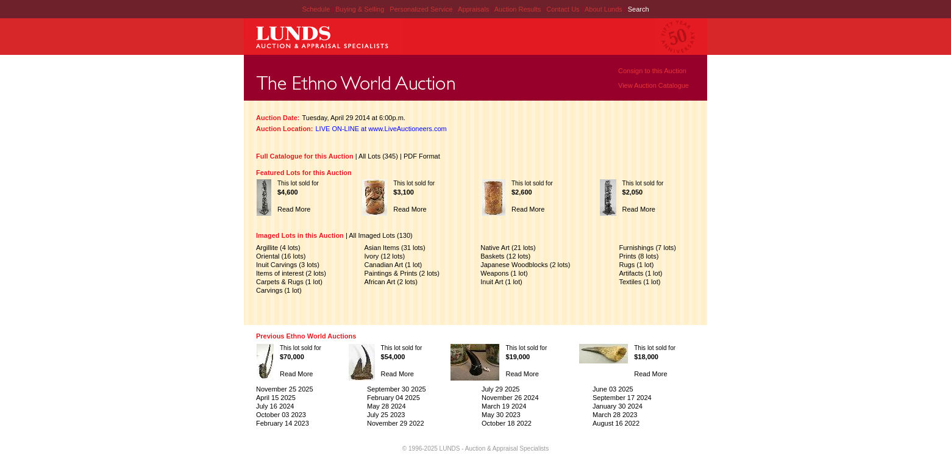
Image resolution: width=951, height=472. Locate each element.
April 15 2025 (276, 397)
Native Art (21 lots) (507, 247)
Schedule (316, 9)
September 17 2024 (622, 397)
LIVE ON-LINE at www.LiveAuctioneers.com (381, 128)
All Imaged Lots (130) (381, 235)
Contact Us (562, 9)
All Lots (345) (378, 156)
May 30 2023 (501, 414)
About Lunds (604, 9)
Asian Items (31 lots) (395, 247)
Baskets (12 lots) (505, 256)
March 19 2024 (504, 406)
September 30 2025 (396, 389)
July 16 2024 (275, 406)
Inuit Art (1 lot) (501, 281)
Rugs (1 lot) (636, 264)
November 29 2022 (395, 423)
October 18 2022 (507, 423)
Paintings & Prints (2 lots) (402, 273)
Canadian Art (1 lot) (393, 264)
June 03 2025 (613, 389)
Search (638, 9)
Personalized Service (422, 9)
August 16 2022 (616, 423)
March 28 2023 (615, 414)
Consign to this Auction (652, 70)
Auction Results (518, 9)
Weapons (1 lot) (503, 273)
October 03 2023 (281, 414)
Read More (293, 209)
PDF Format (422, 156)
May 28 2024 (386, 406)
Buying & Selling (360, 9)
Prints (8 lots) (639, 256)
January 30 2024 (618, 406)
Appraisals (474, 9)
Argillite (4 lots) (278, 247)
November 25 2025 (284, 389)
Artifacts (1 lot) (641, 273)
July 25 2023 (386, 414)
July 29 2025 (500, 389)
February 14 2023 (282, 423)
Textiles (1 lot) (640, 281)
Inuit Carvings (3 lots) (287, 264)
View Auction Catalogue (653, 85)
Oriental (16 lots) (280, 256)
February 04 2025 (393, 397)
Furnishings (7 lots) (648, 247)
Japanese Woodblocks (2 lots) (525, 264)
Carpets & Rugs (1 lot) (289, 281)
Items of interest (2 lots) (291, 273)
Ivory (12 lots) (385, 256)
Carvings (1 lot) (279, 290)
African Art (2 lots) (391, 281)
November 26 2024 (510, 397)
